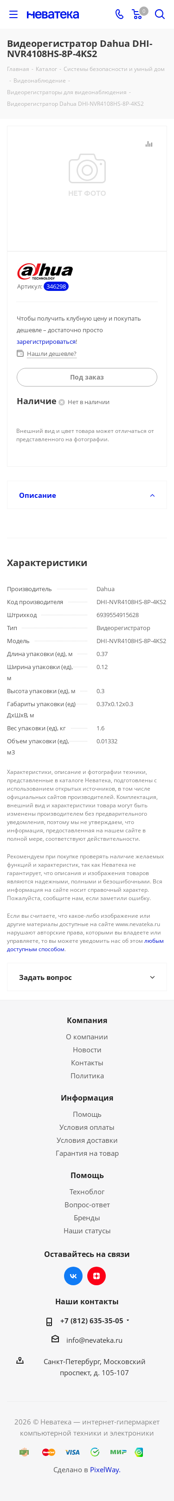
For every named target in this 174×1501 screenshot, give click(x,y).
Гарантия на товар (87, 1153)
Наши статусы (87, 1230)
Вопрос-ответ (87, 1204)
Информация (87, 1098)
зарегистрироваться (46, 341)
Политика (87, 1075)
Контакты (87, 1062)
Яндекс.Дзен (96, 1276)
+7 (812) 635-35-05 (91, 1320)
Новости (87, 1049)
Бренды (87, 1217)
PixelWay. (105, 1469)
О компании (87, 1036)
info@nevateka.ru (94, 1340)
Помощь (87, 1114)
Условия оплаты (87, 1127)
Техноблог (87, 1191)
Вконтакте (73, 1276)
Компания (87, 1020)
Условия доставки (87, 1140)
